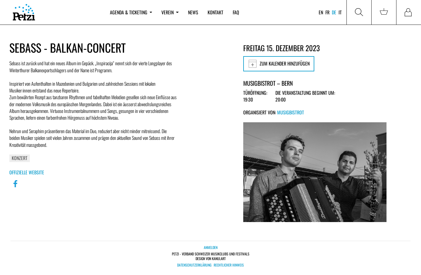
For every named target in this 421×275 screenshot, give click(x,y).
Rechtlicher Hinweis (229, 265)
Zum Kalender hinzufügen (279, 63)
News (193, 12)
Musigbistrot (290, 112)
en (321, 12)
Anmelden (211, 247)
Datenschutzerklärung (194, 265)
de (334, 12)
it (340, 12)
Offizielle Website (26, 172)
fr (327, 12)
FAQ (236, 12)
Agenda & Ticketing (131, 12)
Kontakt (215, 12)
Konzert (19, 157)
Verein (169, 12)
